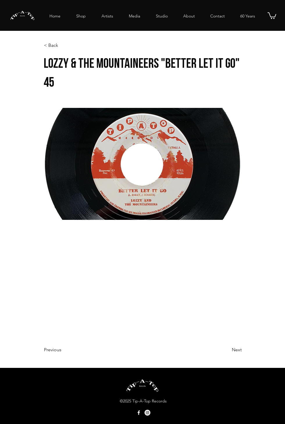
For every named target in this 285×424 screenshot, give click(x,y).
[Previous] (63, 350)
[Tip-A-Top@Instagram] (147, 413)
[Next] (227, 350)
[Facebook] (139, 413)
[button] (272, 15)
